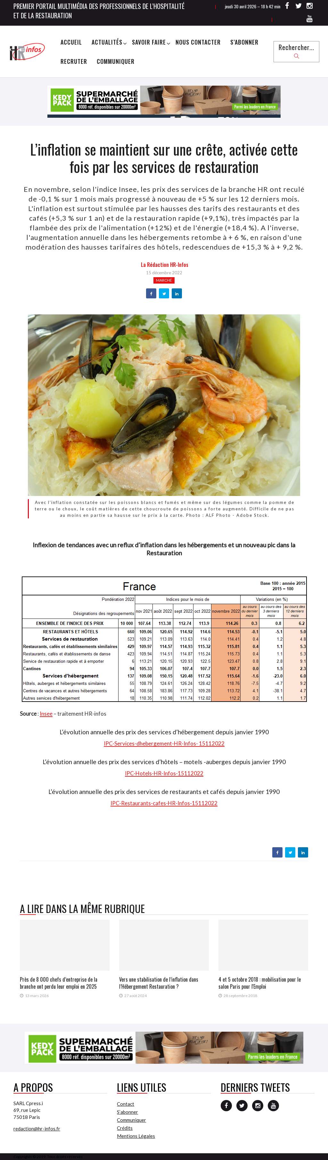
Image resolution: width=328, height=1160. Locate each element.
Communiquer (116, 61)
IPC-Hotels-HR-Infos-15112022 (164, 773)
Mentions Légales (136, 1136)
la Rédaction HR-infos (164, 265)
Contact (125, 1104)
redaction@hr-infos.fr (36, 1128)
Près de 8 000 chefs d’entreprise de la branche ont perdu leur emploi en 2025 (58, 983)
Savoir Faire (149, 42)
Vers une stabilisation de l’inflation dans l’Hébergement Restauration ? (158, 983)
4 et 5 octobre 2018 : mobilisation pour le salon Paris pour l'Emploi (259, 983)
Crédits (125, 1128)
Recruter (74, 61)
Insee (46, 713)
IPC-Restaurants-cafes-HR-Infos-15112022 (164, 803)
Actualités (107, 42)
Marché (164, 280)
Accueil (71, 42)
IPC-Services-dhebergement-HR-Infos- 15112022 (164, 743)
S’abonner (244, 42)
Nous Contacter (198, 42)
